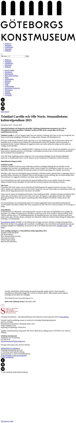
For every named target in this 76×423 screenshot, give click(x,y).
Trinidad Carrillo (62, 226)
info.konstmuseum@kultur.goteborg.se (13, 341)
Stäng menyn (5, 112)
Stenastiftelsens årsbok (8, 222)
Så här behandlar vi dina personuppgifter (14, 355)
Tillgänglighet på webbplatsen (10, 348)
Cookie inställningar (7, 357)
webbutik (21, 224)
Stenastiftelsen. (64, 317)
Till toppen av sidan (38, 397)
